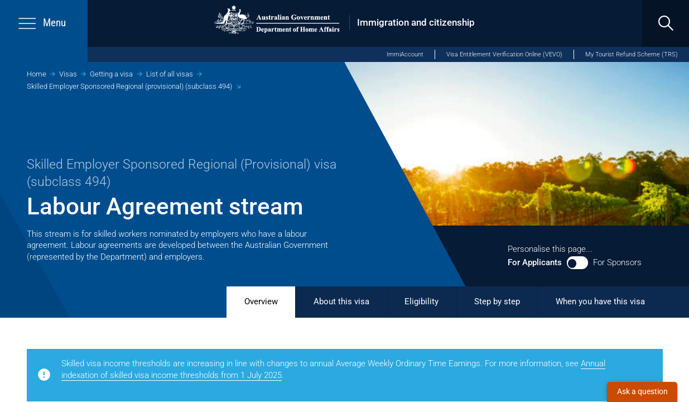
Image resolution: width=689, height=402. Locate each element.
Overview (261, 301)
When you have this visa (600, 301)
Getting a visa (111, 74)
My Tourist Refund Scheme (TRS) (631, 54)
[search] (665, 23)
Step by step (497, 301)
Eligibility (421, 301)
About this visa (341, 301)
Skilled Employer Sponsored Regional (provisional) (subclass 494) (129, 86)
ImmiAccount (405, 54)
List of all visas (169, 74)
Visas (68, 74)
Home (36, 74)
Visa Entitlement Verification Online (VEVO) (504, 54)
